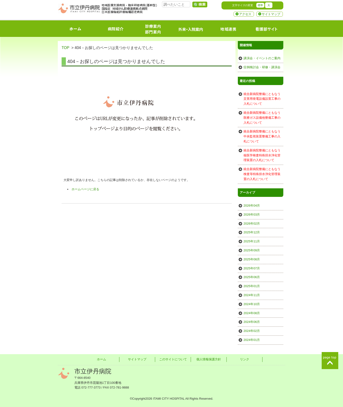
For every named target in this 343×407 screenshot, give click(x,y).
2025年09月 (252, 250)
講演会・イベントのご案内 (262, 58)
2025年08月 (252, 259)
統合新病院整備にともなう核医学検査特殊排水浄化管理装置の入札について (262, 155)
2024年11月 (252, 295)
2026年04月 (252, 205)
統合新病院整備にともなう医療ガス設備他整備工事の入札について (262, 117)
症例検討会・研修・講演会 (262, 67)
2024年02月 (252, 331)
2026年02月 (252, 223)
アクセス (245, 14)
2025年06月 (252, 277)
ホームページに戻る (85, 189)
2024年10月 (252, 304)
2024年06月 (252, 322)
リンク (244, 359)
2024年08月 (252, 313)
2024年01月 (252, 340)
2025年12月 (252, 232)
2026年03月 (252, 214)
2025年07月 (252, 268)
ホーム (101, 359)
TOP (65, 48)
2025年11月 (252, 241)
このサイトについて (173, 359)
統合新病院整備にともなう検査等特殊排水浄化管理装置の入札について (262, 174)
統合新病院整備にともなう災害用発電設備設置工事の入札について (262, 99)
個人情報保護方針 (208, 359)
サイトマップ (271, 14)
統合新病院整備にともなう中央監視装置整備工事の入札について (262, 136)
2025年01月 (252, 286)
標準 (260, 5)
